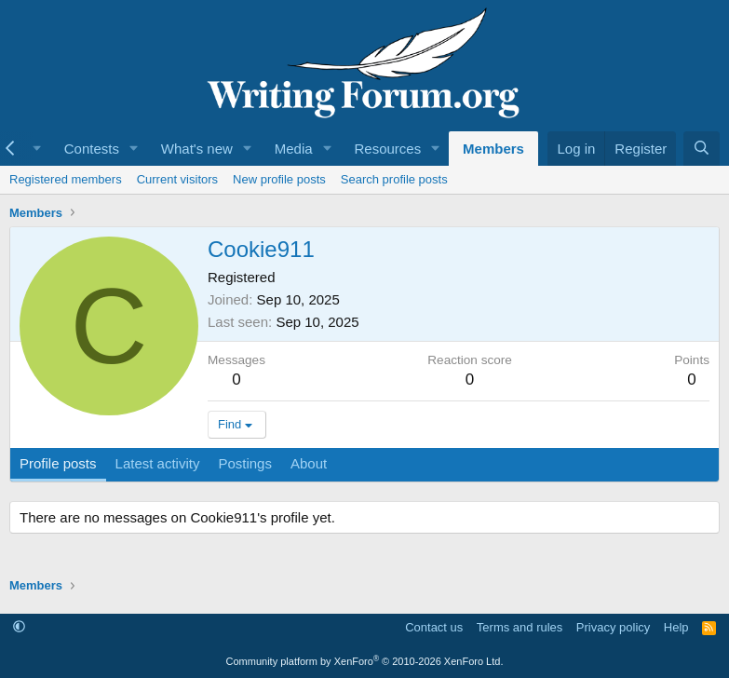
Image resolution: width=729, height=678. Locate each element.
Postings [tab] (245, 463)
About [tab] (308, 463)
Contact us (434, 627)
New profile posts (279, 179)
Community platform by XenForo (365, 661)
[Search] (701, 148)
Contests (91, 148)
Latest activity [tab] (157, 463)
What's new (197, 148)
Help (676, 627)
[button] (134, 148)
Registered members (65, 179)
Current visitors (177, 179)
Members (493, 148)
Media (294, 148)
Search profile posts (394, 179)
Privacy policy (613, 627)
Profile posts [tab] (58, 463)
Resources (387, 148)
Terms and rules (519, 627)
